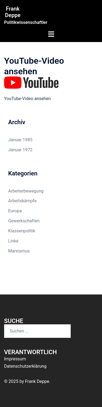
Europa (15, 210)
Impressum (15, 358)
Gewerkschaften (24, 220)
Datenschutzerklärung (25, 366)
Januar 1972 (20, 149)
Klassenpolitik (21, 230)
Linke (13, 240)
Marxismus (19, 251)
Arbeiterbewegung (26, 191)
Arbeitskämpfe (22, 200)
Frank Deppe (12, 11)
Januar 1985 (20, 139)
